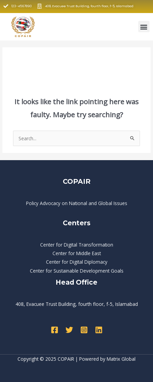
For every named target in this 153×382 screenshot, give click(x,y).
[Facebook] (54, 330)
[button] (144, 26)
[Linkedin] (99, 330)
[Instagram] (84, 330)
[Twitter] (69, 330)
